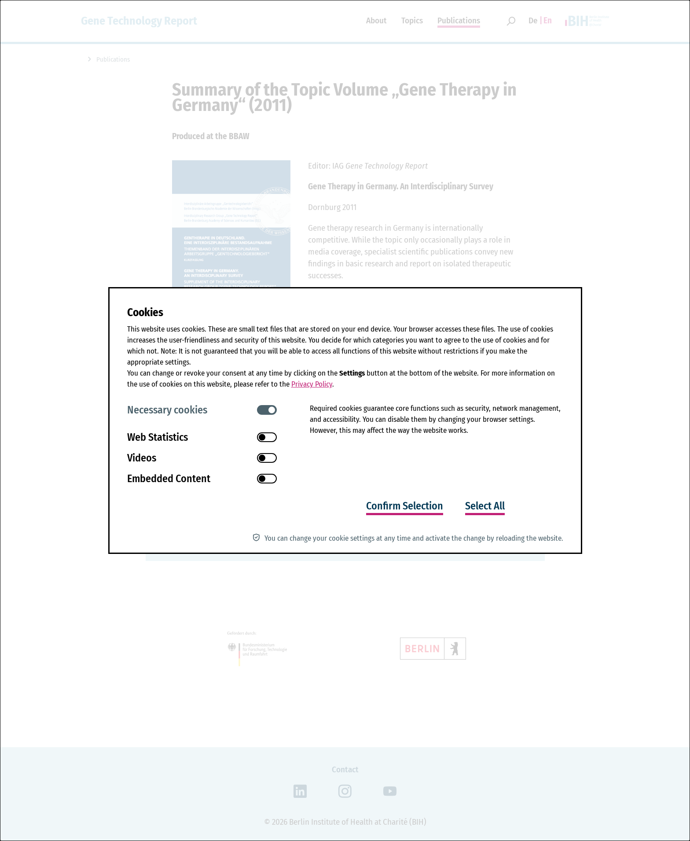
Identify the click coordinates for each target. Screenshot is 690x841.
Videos (141, 458)
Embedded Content (168, 478)
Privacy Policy (311, 384)
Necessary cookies (167, 410)
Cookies (145, 312)
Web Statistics (157, 437)
